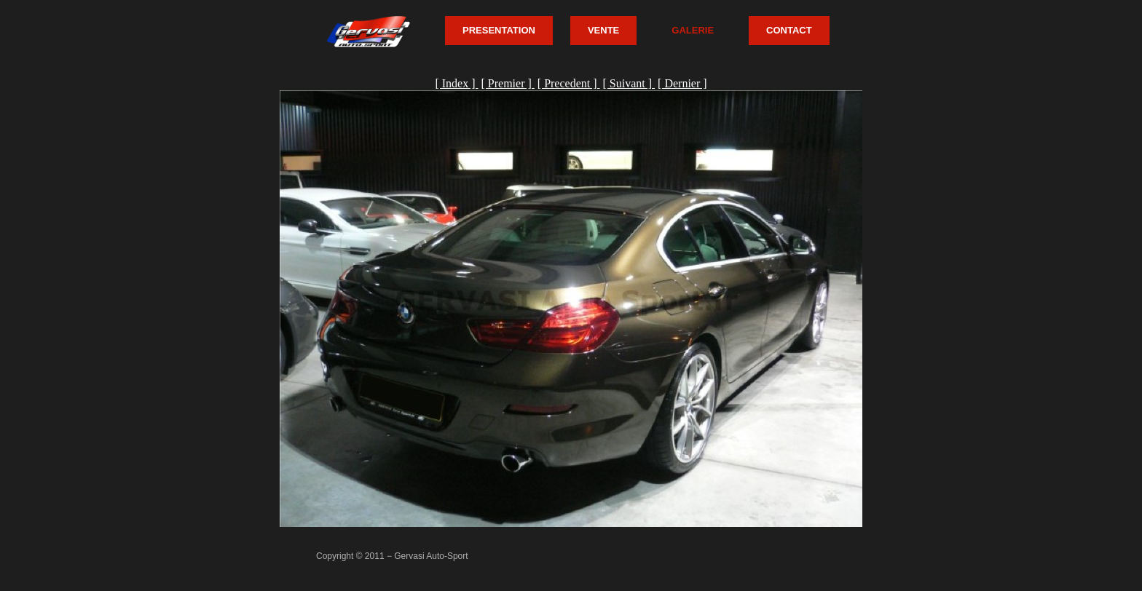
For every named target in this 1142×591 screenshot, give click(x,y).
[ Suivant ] (629, 83)
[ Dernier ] (682, 83)
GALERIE (693, 30)
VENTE (603, 30)
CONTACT (789, 30)
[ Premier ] (507, 83)
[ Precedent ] (568, 83)
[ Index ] (456, 83)
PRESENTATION (498, 30)
